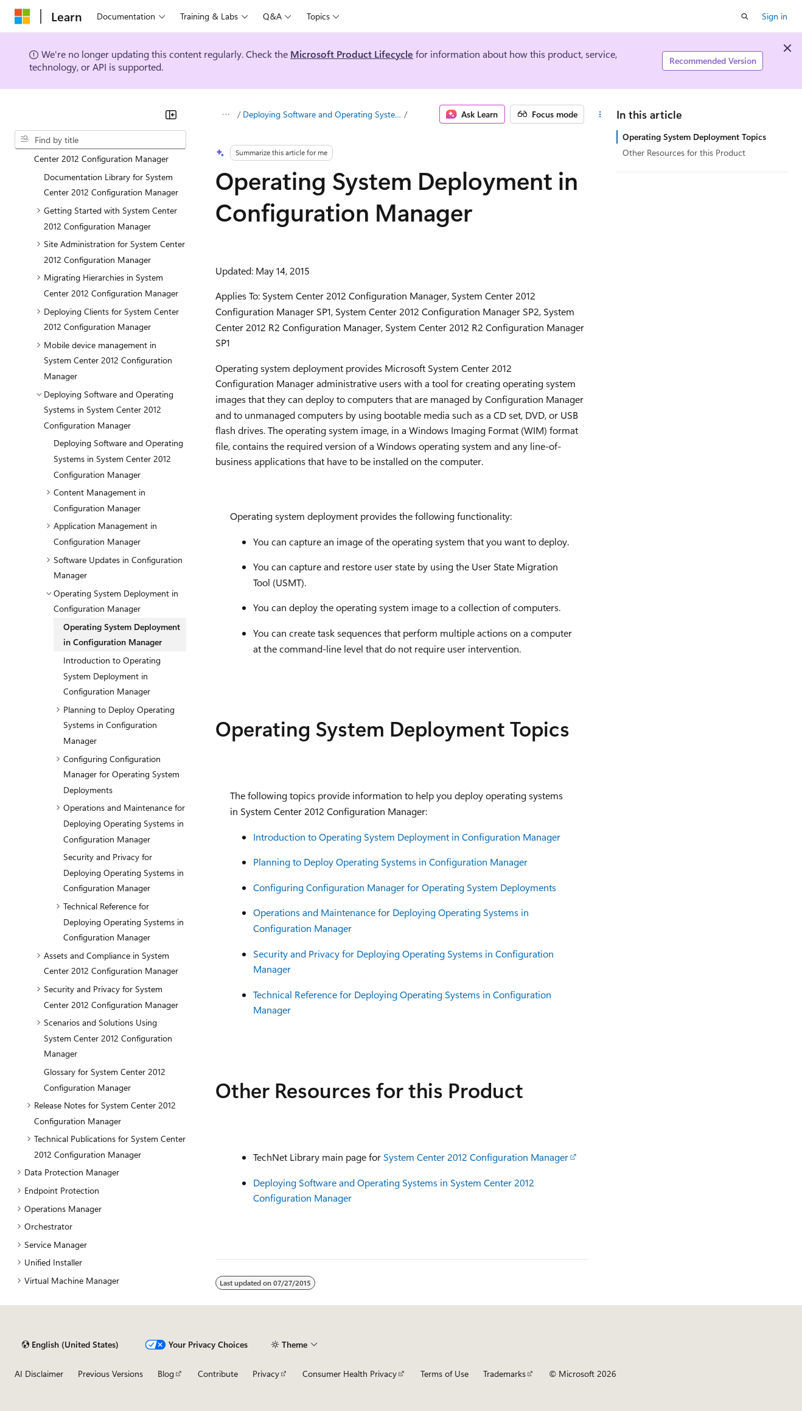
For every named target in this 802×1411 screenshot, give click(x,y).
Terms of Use (444, 1373)
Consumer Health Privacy (349, 1373)
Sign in (774, 16)
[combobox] (100, 140)
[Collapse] (171, 114)
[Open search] (745, 16)
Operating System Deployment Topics (694, 136)
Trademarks (504, 1373)
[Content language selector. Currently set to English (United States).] (70, 1344)
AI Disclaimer (39, 1373)
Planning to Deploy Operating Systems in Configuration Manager (390, 861)
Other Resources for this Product (683, 152)
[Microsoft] (22, 16)
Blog (166, 1373)
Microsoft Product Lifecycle (351, 53)
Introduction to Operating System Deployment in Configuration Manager (406, 836)
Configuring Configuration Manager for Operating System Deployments (404, 887)
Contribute (218, 1373)
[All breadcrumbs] (226, 114)
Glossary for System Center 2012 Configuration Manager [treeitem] (105, 1079)
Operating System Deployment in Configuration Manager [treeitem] (121, 634)
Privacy (266, 1373)
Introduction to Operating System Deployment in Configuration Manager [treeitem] (112, 675)
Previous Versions (110, 1373)
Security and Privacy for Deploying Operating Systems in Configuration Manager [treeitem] (123, 872)
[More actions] (599, 114)
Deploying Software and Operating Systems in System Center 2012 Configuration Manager (322, 114)
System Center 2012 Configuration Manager (475, 1156)
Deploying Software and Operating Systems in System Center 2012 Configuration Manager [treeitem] (118, 458)
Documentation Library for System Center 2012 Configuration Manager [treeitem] (111, 184)
